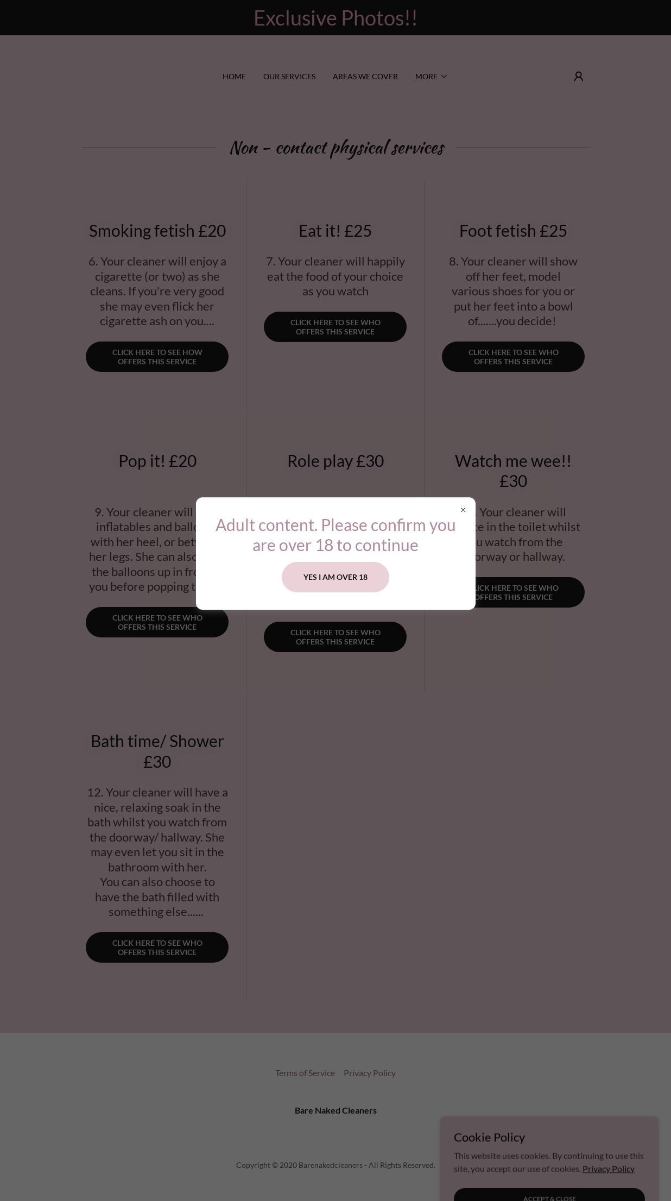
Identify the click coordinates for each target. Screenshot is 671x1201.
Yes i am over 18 (335, 576)
